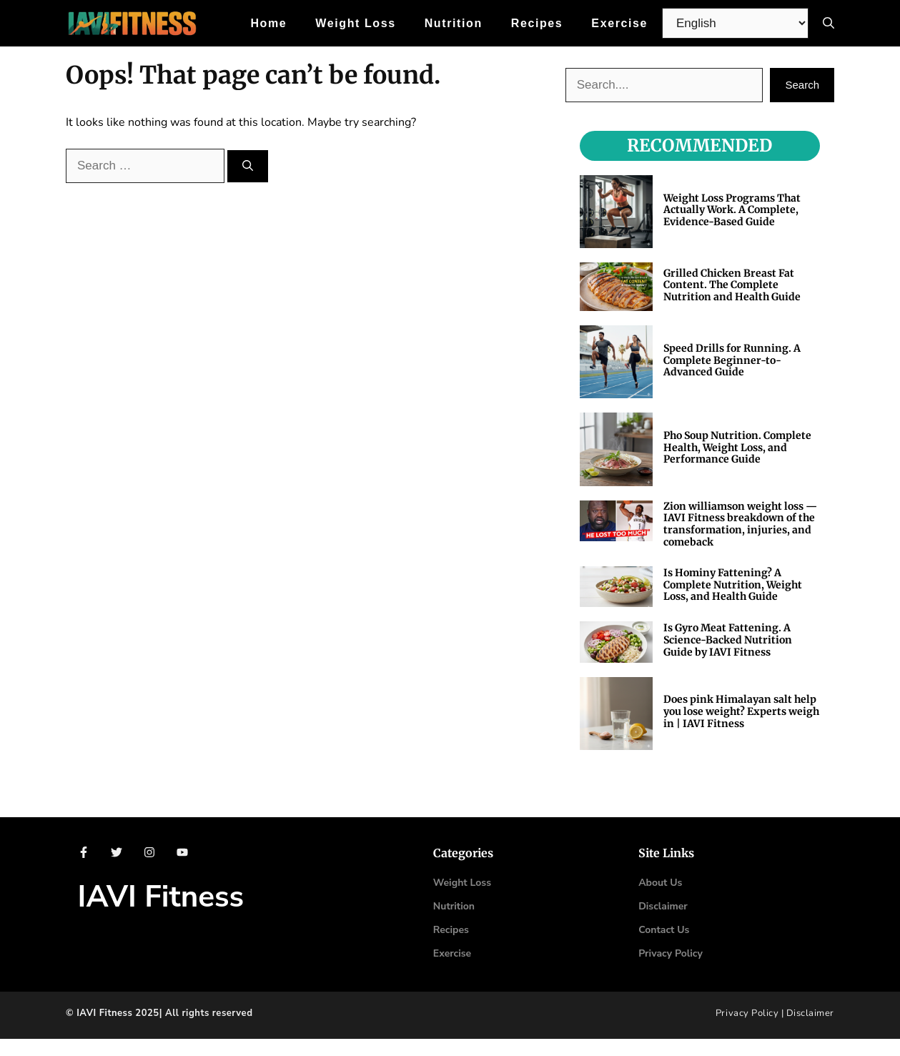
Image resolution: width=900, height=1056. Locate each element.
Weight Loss (355, 23)
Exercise (619, 23)
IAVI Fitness (161, 897)
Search (802, 85)
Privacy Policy (670, 953)
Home (268, 23)
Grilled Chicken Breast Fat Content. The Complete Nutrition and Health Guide (732, 285)
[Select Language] (735, 23)
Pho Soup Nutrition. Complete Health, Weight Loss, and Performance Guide (737, 447)
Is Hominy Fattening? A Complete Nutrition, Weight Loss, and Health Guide (732, 584)
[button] (828, 23)
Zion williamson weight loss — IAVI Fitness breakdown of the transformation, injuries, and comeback (740, 524)
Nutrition (454, 23)
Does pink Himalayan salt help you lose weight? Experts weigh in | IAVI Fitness (741, 711)
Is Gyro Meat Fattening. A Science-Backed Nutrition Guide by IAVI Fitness (727, 639)
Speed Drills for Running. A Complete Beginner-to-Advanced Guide (732, 360)
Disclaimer (810, 1013)
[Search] (247, 166)
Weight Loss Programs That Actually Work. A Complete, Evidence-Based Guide (732, 210)
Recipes (537, 23)
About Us (660, 882)
